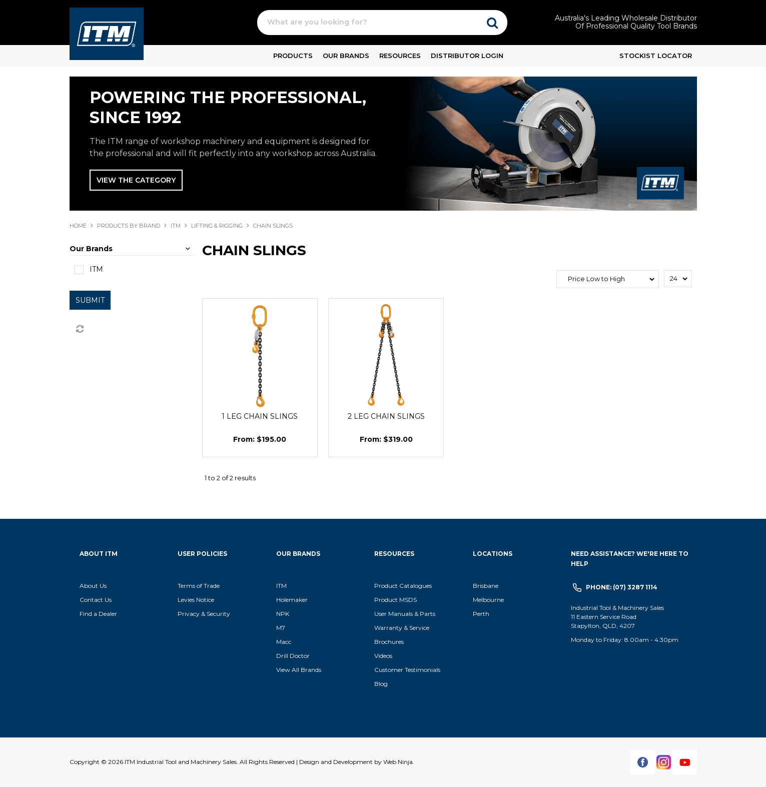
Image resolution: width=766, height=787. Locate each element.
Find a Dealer (98, 613)
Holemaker (292, 599)
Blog (381, 683)
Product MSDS (395, 599)
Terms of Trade (199, 585)
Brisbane (485, 585)
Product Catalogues (403, 585)
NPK (282, 613)
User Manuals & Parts (404, 613)
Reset (79, 329)
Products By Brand (128, 225)
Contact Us (96, 599)
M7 (280, 627)
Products (293, 56)
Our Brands (346, 56)
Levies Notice (196, 599)
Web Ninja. (398, 761)
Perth (481, 613)
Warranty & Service (401, 627)
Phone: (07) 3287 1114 (621, 587)
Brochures (389, 641)
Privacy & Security (205, 613)
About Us (93, 585)
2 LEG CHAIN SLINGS (386, 416)
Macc (283, 641)
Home (78, 225)
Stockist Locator (655, 56)
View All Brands (298, 669)
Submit (90, 300)
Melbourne (488, 599)
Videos (383, 655)
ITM (176, 225)
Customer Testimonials (407, 669)
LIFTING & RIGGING (217, 225)
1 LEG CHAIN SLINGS (260, 416)
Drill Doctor (293, 655)
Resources (400, 56)
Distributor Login (467, 56)
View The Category (136, 180)
